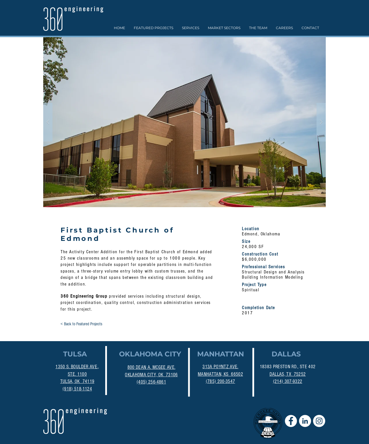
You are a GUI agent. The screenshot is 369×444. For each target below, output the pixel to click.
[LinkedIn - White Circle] (305, 421)
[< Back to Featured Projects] (81, 324)
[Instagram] (319, 421)
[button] (184, 122)
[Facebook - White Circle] (291, 421)
